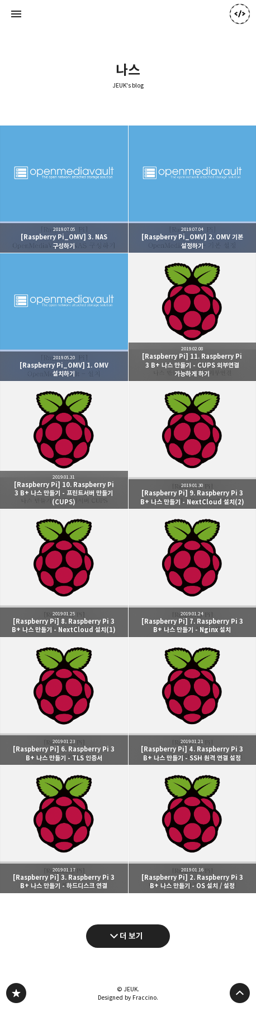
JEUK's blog (128, 85)
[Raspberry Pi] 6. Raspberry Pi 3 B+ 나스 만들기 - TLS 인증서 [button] (64, 701)
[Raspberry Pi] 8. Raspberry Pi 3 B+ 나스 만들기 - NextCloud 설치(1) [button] (64, 573)
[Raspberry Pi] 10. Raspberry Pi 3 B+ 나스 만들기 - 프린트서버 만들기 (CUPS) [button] (64, 445)
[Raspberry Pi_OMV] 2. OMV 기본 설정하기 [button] (193, 189)
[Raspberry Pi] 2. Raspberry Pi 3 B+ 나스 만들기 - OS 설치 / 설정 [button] (193, 829)
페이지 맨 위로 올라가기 (239, 993)
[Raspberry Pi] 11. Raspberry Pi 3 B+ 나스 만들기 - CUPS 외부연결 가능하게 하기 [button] (193, 317)
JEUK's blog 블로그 (16, 993)
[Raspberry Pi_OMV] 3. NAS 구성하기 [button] (64, 189)
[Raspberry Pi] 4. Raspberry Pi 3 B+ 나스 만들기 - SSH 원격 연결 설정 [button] (193, 701)
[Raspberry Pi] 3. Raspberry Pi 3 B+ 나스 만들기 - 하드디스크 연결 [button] (64, 829)
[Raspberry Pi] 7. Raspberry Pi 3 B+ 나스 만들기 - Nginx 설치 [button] (193, 573)
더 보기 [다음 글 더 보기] (132, 936)
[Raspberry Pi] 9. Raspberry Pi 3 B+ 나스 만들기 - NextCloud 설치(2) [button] (193, 445)
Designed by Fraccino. (128, 997)
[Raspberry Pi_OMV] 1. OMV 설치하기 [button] (64, 317)
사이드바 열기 (16, 14)
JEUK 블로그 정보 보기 (239, 14)
